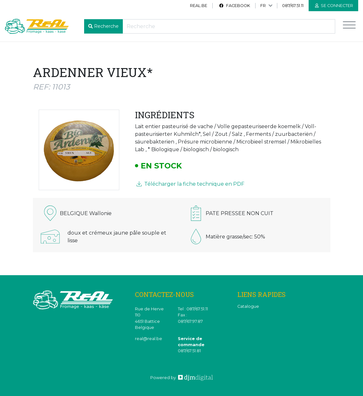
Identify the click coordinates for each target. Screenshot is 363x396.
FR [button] (263, 5)
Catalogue (248, 306)
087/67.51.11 (293, 5)
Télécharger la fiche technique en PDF (190, 184)
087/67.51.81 (189, 350)
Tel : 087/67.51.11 (193, 309)
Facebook (234, 5)
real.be (198, 5)
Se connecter (334, 5)
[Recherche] (228, 26)
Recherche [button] (106, 26)
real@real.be (148, 338)
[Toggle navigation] (349, 26)
